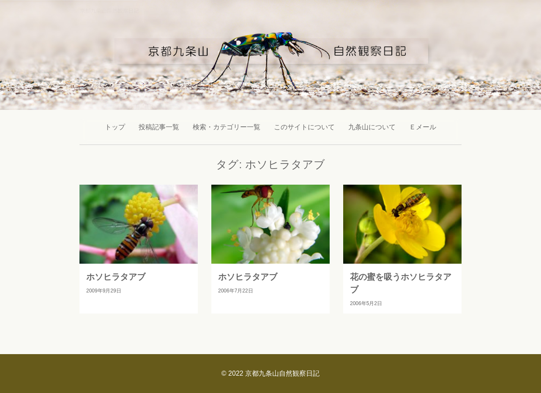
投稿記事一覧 (159, 127)
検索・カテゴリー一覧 (226, 127)
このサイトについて (304, 127)
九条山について (372, 127)
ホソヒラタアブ (115, 276)
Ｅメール (422, 127)
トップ (115, 127)
